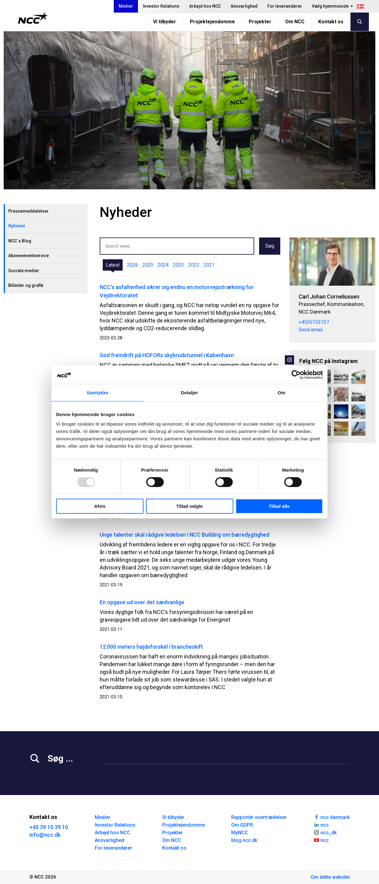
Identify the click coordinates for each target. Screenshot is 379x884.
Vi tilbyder (164, 22)
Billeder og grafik (25, 285)
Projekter (260, 22)
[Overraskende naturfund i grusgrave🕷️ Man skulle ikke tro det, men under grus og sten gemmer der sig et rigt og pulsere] (341, 377)
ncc (321, 824)
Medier (126, 6)
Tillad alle (279, 506)
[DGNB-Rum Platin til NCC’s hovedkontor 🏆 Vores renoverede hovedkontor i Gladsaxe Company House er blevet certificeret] (358, 377)
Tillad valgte (189, 506)
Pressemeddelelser (28, 211)
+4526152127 (314, 322)
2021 (209, 265)
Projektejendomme (212, 22)
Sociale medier (23, 270)
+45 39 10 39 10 (48, 827)
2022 (193, 265)
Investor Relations (161, 6)
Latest (113, 265)
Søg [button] (269, 246)
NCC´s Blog (19, 240)
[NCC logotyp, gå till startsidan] (32, 18)
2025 (147, 265)
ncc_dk (325, 832)
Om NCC (294, 22)
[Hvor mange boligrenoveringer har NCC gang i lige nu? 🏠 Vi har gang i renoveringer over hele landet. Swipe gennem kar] (358, 411)
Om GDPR (242, 825)
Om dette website (330, 877)
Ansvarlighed (244, 6)
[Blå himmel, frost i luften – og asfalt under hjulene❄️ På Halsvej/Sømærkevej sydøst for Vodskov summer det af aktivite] (341, 411)
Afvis (99, 506)
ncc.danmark (331, 816)
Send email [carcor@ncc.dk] (311, 330)
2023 (178, 265)
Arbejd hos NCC (205, 6)
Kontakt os (330, 22)
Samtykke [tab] (98, 392)
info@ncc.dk (44, 835)
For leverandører (284, 6)
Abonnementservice (28, 255)
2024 (163, 265)
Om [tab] (281, 392)
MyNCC (239, 833)
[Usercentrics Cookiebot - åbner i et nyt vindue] (296, 374)
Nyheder (16, 225)
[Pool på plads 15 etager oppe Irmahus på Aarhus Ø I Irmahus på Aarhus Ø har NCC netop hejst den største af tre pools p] (358, 394)
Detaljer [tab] (189, 392)
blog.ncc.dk (244, 840)
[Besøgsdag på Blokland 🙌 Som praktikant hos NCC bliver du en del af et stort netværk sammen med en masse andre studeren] (341, 394)
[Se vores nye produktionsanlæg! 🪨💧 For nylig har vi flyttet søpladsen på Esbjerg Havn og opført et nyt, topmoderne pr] (358, 429)
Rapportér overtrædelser (259, 817)
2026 (132, 265)
